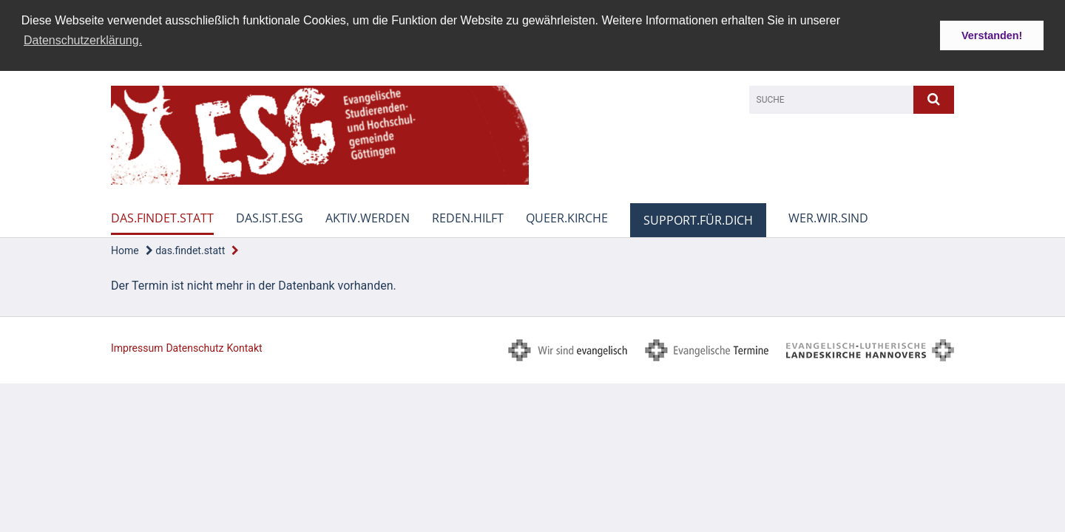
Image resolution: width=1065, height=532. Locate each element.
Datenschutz (194, 347)
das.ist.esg (269, 217)
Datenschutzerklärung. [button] (83, 40)
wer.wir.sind (828, 217)
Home (125, 250)
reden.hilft (468, 217)
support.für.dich (698, 219)
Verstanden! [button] (991, 35)
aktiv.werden (367, 217)
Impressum (137, 347)
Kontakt (244, 347)
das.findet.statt (162, 217)
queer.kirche (567, 217)
